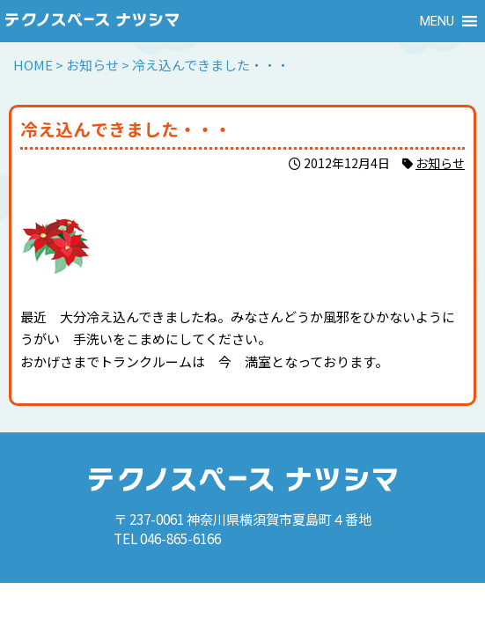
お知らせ (440, 163)
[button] (437, 21)
